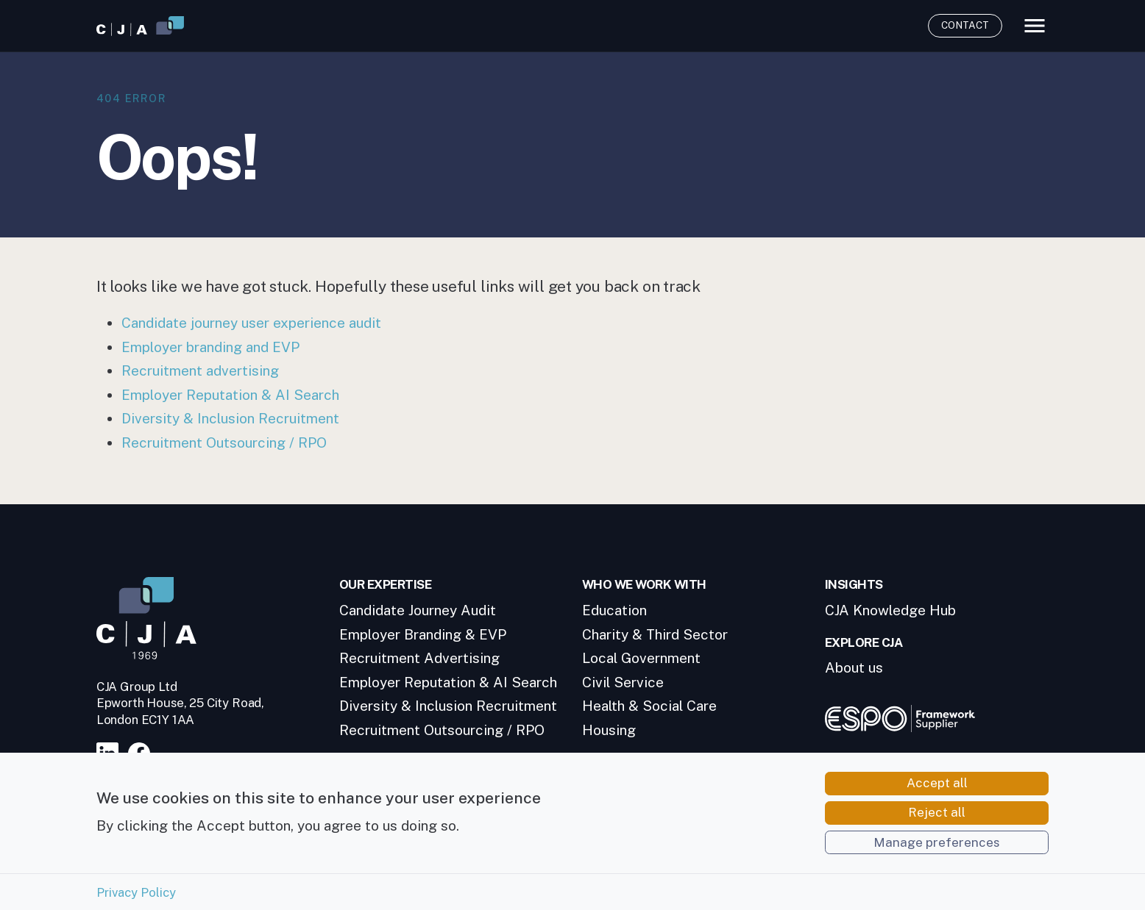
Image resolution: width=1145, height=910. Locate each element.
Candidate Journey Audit (417, 610)
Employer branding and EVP (210, 347)
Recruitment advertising (200, 370)
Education (614, 610)
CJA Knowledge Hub (890, 610)
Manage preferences (936, 851)
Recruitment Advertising (419, 658)
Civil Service (623, 682)
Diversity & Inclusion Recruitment (230, 418)
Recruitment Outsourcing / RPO (224, 442)
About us (854, 667)
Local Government (641, 658)
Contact (965, 25)
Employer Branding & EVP (422, 634)
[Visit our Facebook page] (142, 752)
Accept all (937, 791)
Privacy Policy (136, 901)
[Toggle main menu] (1035, 26)
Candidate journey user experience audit (251, 323)
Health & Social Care (649, 706)
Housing (609, 730)
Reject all (936, 821)
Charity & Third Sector (655, 634)
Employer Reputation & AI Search (230, 395)
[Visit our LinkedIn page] (110, 752)
